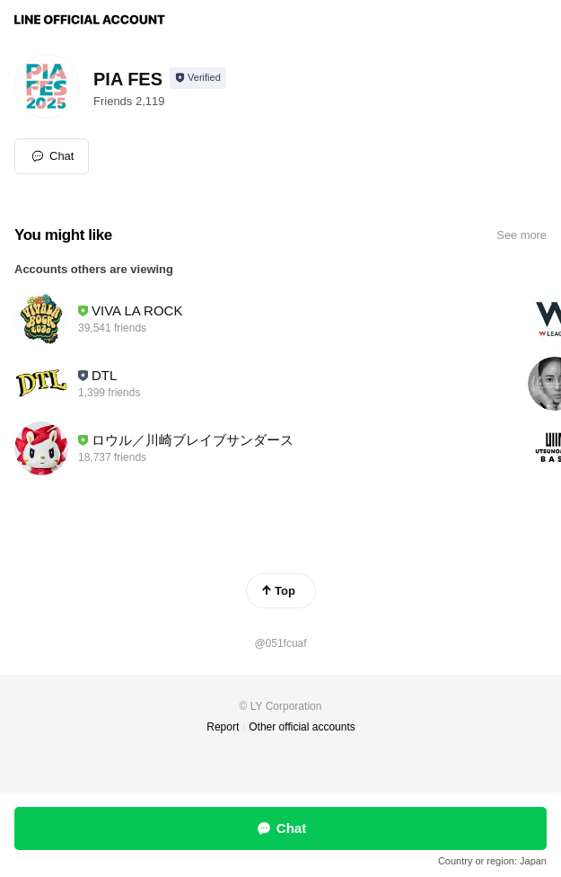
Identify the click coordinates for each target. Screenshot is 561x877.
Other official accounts (302, 727)
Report (222, 727)
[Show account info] (198, 78)
